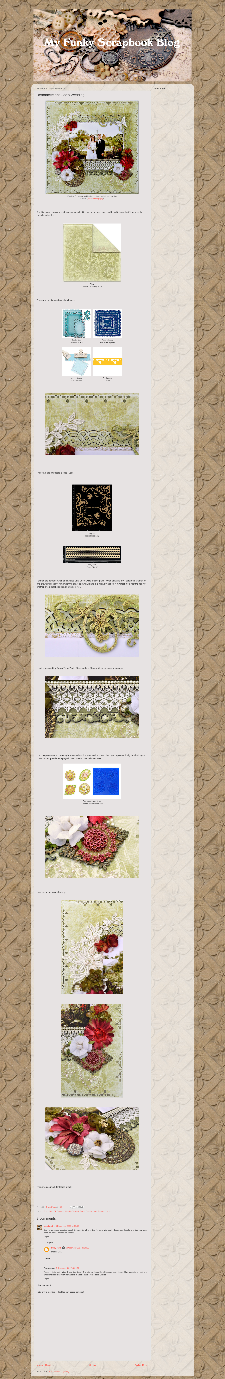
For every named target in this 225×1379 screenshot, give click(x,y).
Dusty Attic (48, 1211)
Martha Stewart (72, 1211)
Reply (46, 1237)
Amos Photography (95, 199)
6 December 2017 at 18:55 (67, 1226)
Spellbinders (91, 1211)
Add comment (44, 1285)
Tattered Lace (104, 1211)
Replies (50, 1242)
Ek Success (59, 1211)
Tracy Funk (56, 1248)
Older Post (141, 1365)
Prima (82, 1211)
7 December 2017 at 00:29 (67, 1268)
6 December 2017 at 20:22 (77, 1248)
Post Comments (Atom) (59, 1371)
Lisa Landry (49, 1226)
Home (92, 1365)
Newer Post (44, 1365)
